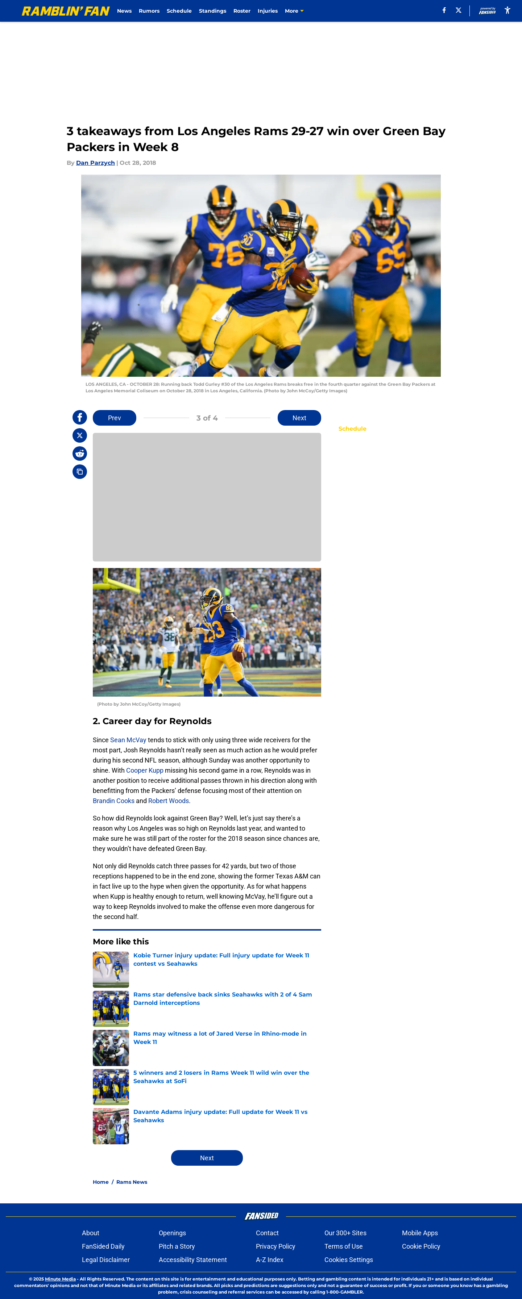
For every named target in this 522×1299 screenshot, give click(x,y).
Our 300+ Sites (345, 1233)
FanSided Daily (103, 1246)
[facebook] (444, 10)
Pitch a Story (177, 1246)
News (124, 11)
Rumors (149, 11)
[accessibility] (507, 10)
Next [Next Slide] (299, 418)
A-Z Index (269, 1260)
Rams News (131, 1182)
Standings (212, 11)
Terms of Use (343, 1246)
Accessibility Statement (193, 1260)
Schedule (179, 11)
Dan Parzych (95, 162)
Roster (241, 11)
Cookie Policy (421, 1246)
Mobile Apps (420, 1233)
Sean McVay (128, 740)
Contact (267, 1233)
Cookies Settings (348, 1260)
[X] (458, 10)
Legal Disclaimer (106, 1260)
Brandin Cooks (113, 801)
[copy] (79, 471)
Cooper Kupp (144, 770)
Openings (172, 1233)
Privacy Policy (275, 1246)
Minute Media (60, 1279)
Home (101, 1182)
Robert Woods (168, 801)
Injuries (268, 11)
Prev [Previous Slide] (114, 418)
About (90, 1233)
